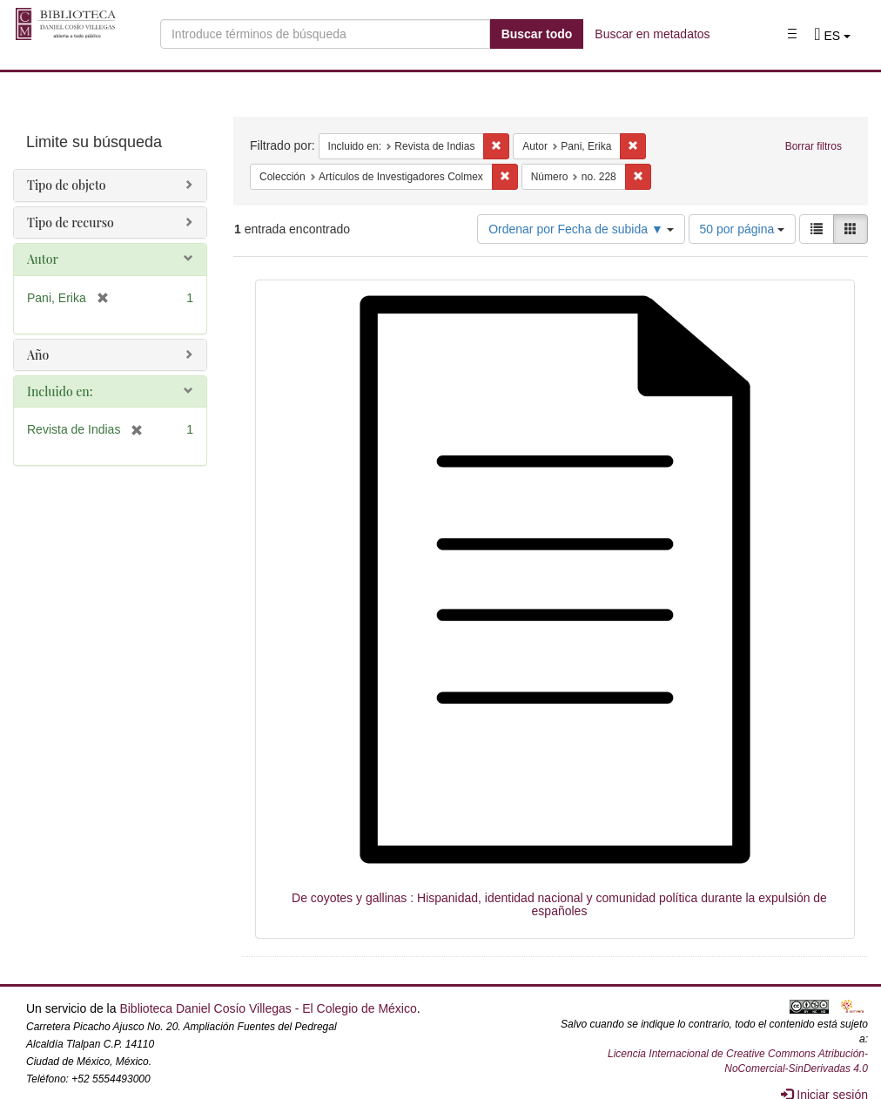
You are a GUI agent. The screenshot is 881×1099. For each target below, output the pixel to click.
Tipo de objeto (66, 185)
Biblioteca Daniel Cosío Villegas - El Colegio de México (267, 1008)
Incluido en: (59, 391)
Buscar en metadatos (652, 34)
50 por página (742, 229)
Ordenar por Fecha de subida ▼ (581, 229)
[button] (832, 35)
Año (38, 355)
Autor (42, 259)
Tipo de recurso (70, 222)
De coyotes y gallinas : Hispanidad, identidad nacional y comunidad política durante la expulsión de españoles (559, 904)
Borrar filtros (813, 146)
